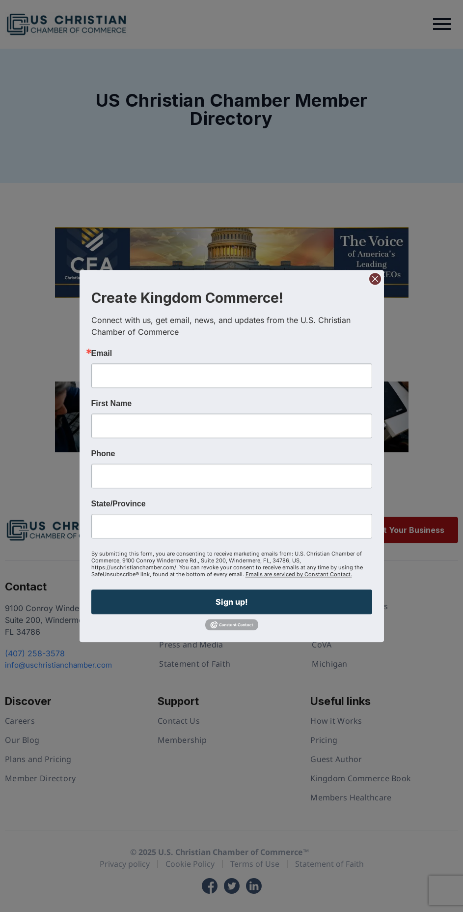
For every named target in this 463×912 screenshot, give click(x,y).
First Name (111, 404)
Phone (103, 454)
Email (101, 353)
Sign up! (232, 602)
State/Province (118, 504)
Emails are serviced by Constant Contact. (298, 574)
